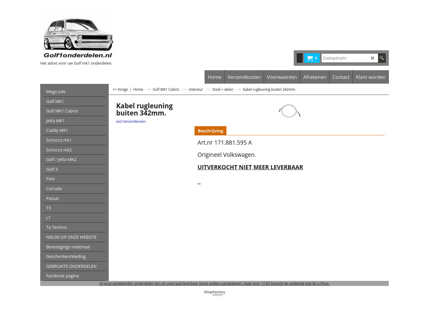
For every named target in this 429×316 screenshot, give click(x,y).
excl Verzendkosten (131, 121)
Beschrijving (210, 131)
